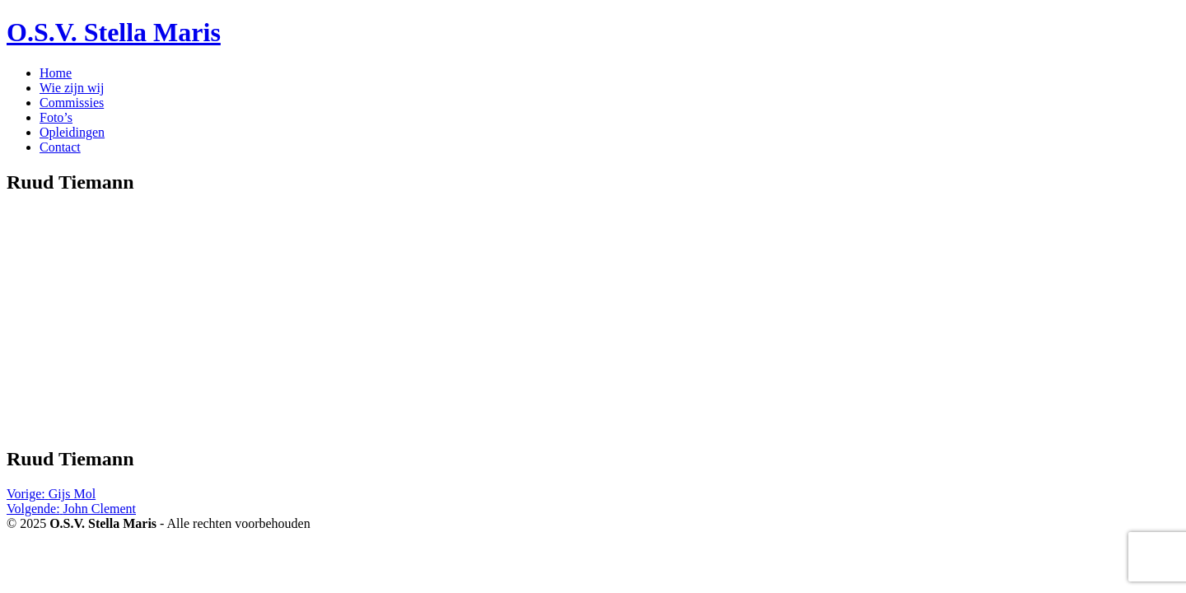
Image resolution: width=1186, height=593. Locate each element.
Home (56, 73)
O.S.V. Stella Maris (114, 32)
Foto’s (56, 117)
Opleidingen (72, 132)
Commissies (72, 103)
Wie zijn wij (72, 88)
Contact (60, 147)
